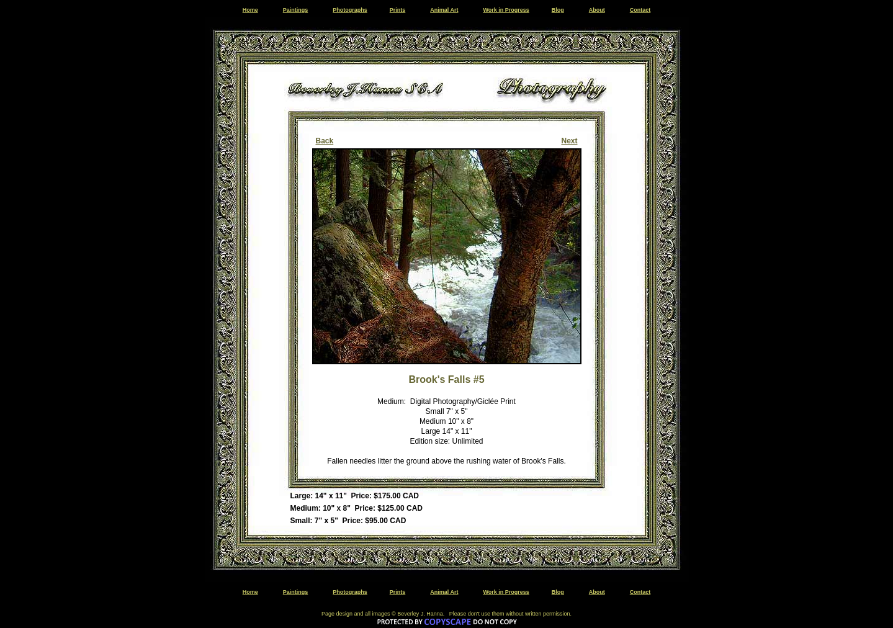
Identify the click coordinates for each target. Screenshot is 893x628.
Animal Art (444, 10)
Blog (558, 10)
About (597, 10)
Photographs (350, 10)
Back (325, 141)
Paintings (295, 10)
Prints (398, 10)
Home (250, 10)
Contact (640, 10)
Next (569, 141)
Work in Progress (506, 10)
